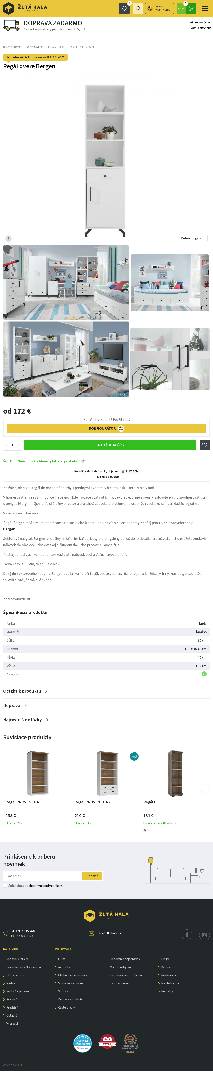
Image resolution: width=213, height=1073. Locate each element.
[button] (205, 790)
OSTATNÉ (11, 1017)
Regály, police (55, 47)
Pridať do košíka (110, 444)
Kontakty (167, 993)
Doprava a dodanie (70, 1001)
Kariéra (166, 969)
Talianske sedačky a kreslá (23, 969)
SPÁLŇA (10, 985)
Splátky (63, 993)
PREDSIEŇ (12, 1009)
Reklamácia (168, 977)
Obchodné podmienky (72, 977)
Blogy (165, 961)
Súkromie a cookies (70, 985)
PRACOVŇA (12, 1001)
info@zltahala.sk (109, 935)
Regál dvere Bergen (80, 47)
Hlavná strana (12, 47)
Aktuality (64, 969)
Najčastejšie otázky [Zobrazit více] (22, 721)
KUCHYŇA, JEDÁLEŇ (17, 993)
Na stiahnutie (170, 985)
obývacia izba (34, 47)
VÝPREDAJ (12, 1025)
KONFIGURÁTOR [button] (106, 428)
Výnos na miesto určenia (126, 977)
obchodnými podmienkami (44, 887)
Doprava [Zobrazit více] (11, 706)
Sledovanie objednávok (125, 961)
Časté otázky (67, 1009)
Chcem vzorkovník (142, 8)
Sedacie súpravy (17, 961)
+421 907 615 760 (106, 476)
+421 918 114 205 (53, 57)
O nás (62, 961)
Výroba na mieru (120, 985)
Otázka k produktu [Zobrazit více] (22, 691)
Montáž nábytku (120, 969)
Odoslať (89, 877)
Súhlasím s (35, 887)
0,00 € (186, 8)
